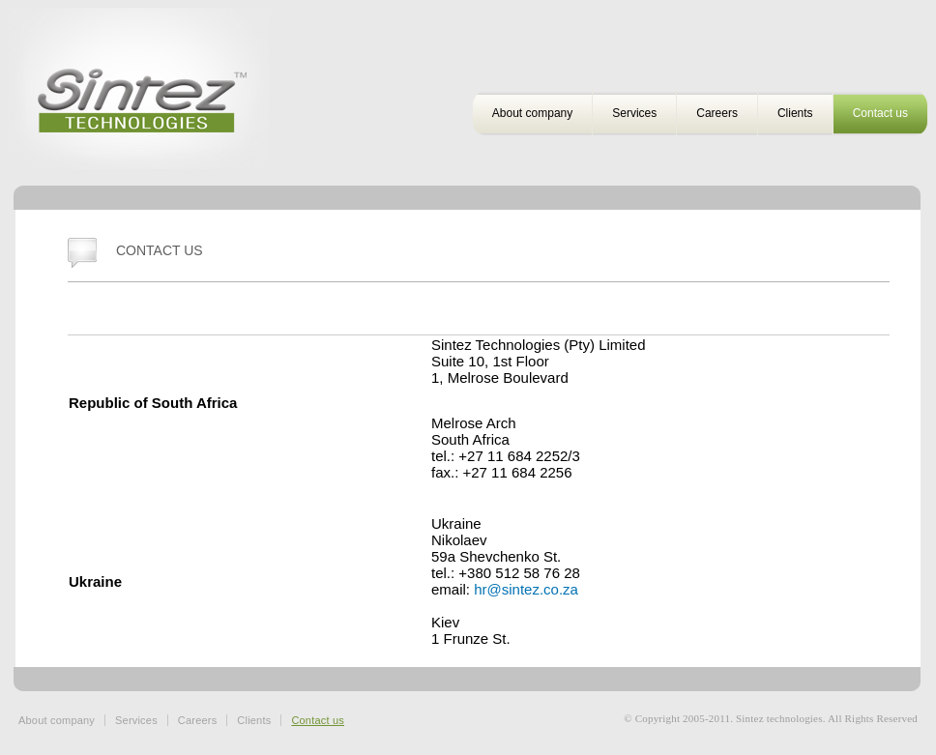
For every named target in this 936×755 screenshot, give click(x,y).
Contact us (880, 113)
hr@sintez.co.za (526, 589)
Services (634, 113)
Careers (717, 113)
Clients (795, 113)
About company (532, 113)
